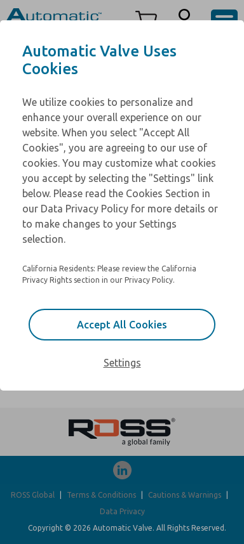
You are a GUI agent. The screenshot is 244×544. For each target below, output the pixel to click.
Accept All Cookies (122, 324)
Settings (122, 362)
